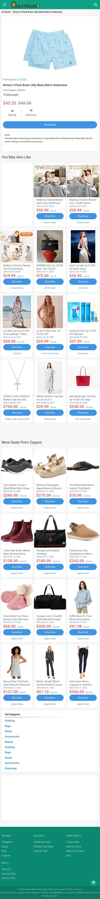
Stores (5, 846)
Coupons (6, 855)
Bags (8, 725)
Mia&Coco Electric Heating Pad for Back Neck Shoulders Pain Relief (16, 268)
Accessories (12, 736)
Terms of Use (8, 877)
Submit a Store (73, 846)
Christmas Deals (42, 841)
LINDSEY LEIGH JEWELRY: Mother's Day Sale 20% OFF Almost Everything (16, 399)
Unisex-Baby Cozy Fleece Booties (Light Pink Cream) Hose (17, 618)
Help (68, 855)
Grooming (10, 767)
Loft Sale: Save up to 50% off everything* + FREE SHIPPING (16, 334)
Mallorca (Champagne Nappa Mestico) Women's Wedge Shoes (49, 488)
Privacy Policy (9, 873)
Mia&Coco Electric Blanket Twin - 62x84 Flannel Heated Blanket (82, 203)
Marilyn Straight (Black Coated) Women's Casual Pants (49, 684)
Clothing (10, 720)
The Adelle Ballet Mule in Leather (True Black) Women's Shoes (81, 488)
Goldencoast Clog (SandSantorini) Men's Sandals (80, 553)
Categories (7, 841)
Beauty (9, 741)
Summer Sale (40, 850)
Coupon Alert (72, 841)
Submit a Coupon (75, 850)
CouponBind (56, 892)
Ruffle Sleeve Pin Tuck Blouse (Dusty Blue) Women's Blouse (80, 618)
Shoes (8, 730)
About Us (6, 868)
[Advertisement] (17, 194)
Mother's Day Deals (43, 846)
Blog (4, 850)
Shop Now (50, 124)
